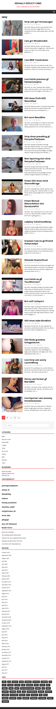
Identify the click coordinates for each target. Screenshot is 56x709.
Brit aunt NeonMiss (34, 117)
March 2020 (5, 573)
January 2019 (5, 614)
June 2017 (4, 670)
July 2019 (4, 596)
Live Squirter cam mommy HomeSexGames (38, 399)
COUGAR (10, 685)
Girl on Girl (5, 451)
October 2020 (6, 552)
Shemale (4, 460)
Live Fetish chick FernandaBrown (11, 544)
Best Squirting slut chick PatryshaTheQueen (37, 160)
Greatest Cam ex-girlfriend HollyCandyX (38, 242)
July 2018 (4, 632)
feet (48, 685)
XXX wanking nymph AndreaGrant (11, 535)
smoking (25, 698)
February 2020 (6, 576)
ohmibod (5, 695)
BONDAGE (28, 682)
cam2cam (44, 682)
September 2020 (6, 555)
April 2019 (4, 605)
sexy (45, 695)
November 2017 (6, 655)
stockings (42, 698)
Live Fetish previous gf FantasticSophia (36, 80)
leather (12, 691)
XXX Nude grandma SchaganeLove (34, 341)
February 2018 (6, 646)
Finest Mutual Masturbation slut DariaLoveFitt (34, 203)
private (22, 695)
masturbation (32, 691)
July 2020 (4, 561)
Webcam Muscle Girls (8, 473)
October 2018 (6, 623)
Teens (3, 463)
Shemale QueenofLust (36, 259)
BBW (3, 436)
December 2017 (6, 652)
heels (16, 688)
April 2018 (4, 640)
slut (19, 698)
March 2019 (5, 608)
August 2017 (5, 664)
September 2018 (6, 626)
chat (4, 685)
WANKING (5, 701)
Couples (4, 445)
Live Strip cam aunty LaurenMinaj (35, 361)
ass (9, 682)
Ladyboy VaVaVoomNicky (37, 221)
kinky (48, 688)
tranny (50, 698)
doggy (42, 685)
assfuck (15, 682)
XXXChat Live (5, 475)
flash (11, 688)
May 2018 (4, 637)
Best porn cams (6, 439)
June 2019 (4, 599)
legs (19, 691)
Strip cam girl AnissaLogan (38, 21)
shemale (5, 698)
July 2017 (4, 667)
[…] (30, 33)
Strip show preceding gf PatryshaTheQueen (37, 138)
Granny (4, 454)
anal (4, 682)
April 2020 (4, 570)
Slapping (13, 698)
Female (5, 688)
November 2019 (6, 585)
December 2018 (6, 617)
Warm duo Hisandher (8, 532)
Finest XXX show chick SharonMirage (36, 182)
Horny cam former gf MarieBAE (35, 380)
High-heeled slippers (27, 688)
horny (38, 688)
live (24, 691)
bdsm (21, 682)
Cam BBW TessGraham (36, 59)
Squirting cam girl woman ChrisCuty (12, 541)
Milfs (3, 457)
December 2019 (6, 582)
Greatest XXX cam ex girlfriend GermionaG (14, 538)
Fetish (3, 448)
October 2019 (6, 587)
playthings (14, 695)
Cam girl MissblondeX (35, 40)
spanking (34, 698)
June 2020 (4, 564)
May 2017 (4, 673)
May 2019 (4, 602)
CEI (50, 682)
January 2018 (5, 649)
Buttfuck (36, 682)
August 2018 (5, 629)
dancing (29, 685)
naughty (48, 691)
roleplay (34, 695)
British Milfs (5, 442)
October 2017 (6, 658)
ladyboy (5, 691)
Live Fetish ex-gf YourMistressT (33, 280)
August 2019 (5, 593)
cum (23, 685)
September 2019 (6, 590)
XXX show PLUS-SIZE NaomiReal (35, 99)
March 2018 (5, 643)
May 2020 (4, 567)
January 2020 (5, 579)
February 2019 (6, 611)
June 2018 (4, 635)
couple (17, 685)
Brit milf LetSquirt (34, 301)
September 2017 (6, 661)
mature (41, 691)
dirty (36, 685)
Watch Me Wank (6, 471)
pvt (28, 695)
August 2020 (5, 558)
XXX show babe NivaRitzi (37, 320)
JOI (43, 688)
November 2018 (6, 620)
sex (41, 695)
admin (38, 24)
